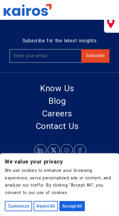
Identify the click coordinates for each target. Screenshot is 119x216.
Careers (57, 113)
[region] (59, 184)
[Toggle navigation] (107, 10)
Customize (18, 206)
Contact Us (57, 126)
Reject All (46, 206)
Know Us (57, 88)
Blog (57, 101)
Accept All (72, 206)
